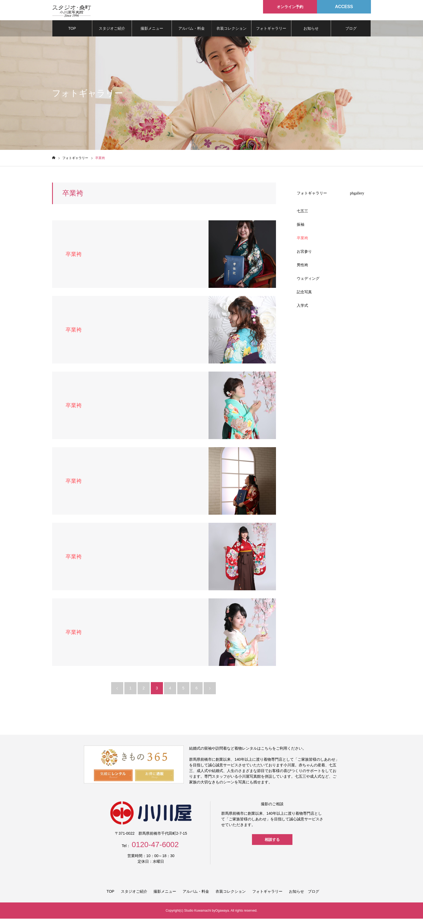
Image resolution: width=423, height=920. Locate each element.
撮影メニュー (152, 30)
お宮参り (304, 253)
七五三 (302, 212)
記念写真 (304, 293)
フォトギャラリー (271, 30)
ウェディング (308, 280)
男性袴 (302, 266)
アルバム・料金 (191, 30)
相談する (272, 841)
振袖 (300, 226)
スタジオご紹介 (112, 30)
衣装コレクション (231, 30)
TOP (72, 30)
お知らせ (311, 30)
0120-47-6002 (155, 846)
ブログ (351, 30)
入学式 (302, 307)
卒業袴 (302, 239)
